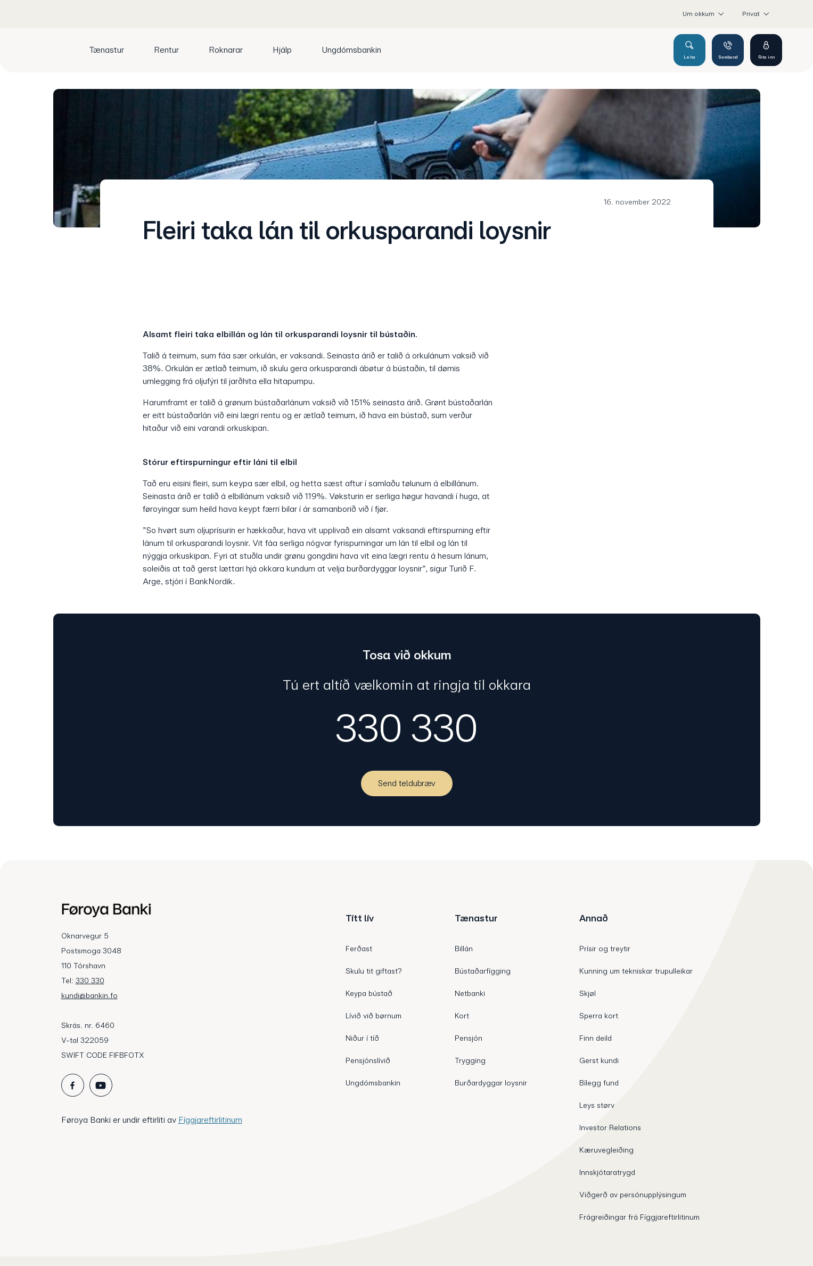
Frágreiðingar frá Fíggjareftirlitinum (639, 1217)
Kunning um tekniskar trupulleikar (636, 971)
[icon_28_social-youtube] (100, 1085)
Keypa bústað (369, 993)
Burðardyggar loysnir (491, 1083)
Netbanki (470, 993)
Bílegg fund (599, 1083)
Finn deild (595, 1038)
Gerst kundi (599, 1060)
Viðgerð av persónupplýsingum (632, 1194)
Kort (462, 1015)
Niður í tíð (362, 1038)
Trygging (470, 1060)
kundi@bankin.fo (89, 995)
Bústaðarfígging (483, 971)
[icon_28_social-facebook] (72, 1085)
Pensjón (468, 1038)
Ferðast (359, 948)
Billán (464, 948)
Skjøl (587, 993)
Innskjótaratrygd (607, 1172)
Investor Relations (610, 1127)
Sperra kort (598, 1015)
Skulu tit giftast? (374, 971)
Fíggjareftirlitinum (210, 1120)
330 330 (406, 728)
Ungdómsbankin (373, 1083)
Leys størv (596, 1105)
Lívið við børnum (373, 1015)
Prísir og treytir (604, 948)
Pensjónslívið (368, 1060)
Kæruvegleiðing (606, 1150)
